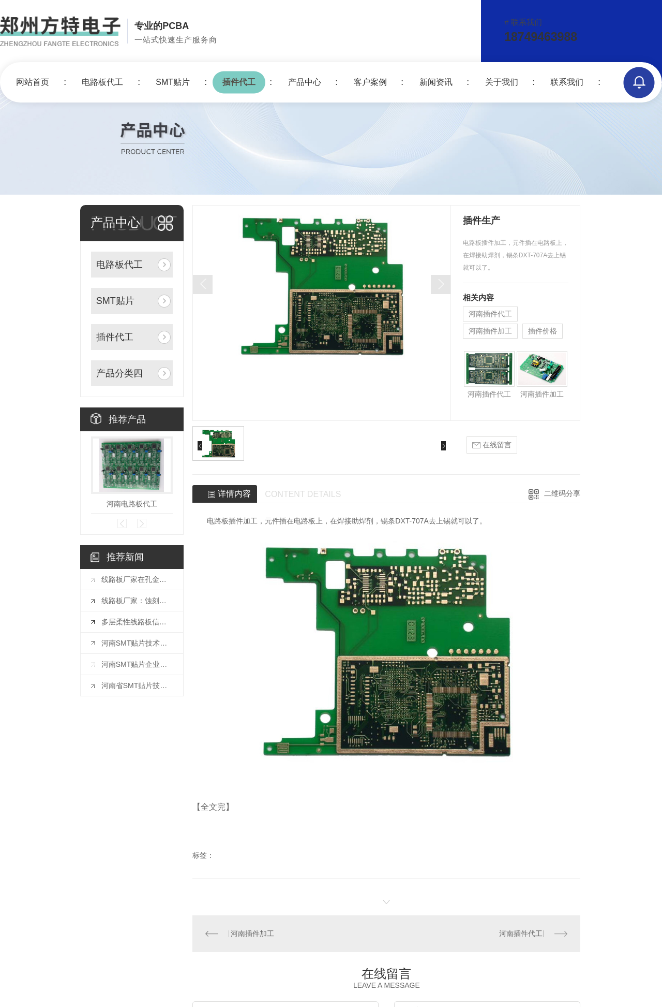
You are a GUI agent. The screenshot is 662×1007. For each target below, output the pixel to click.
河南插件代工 (490, 314)
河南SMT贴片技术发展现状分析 (137, 643)
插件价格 (542, 331)
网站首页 (32, 82)
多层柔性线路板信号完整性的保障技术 (137, 622)
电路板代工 (102, 82)
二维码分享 (562, 493)
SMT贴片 (173, 82)
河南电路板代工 (132, 504)
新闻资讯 (436, 82)
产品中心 (304, 82)
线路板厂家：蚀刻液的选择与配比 (137, 600)
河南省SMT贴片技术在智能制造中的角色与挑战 (137, 685)
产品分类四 (119, 373)
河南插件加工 (490, 331)
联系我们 (566, 82)
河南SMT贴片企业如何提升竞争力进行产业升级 (137, 664)
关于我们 (501, 82)
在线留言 (491, 445)
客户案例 (370, 82)
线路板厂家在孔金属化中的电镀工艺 (137, 579)
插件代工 (238, 82)
